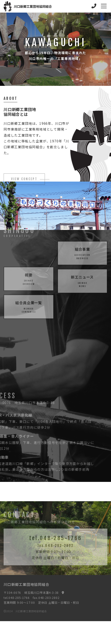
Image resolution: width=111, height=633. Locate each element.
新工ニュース (82, 275)
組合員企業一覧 (28, 312)
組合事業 (82, 247)
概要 (28, 284)
